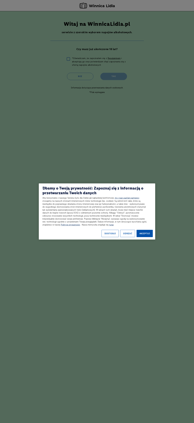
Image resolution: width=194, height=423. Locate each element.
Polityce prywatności (70, 224)
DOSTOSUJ (110, 233)
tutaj (111, 224)
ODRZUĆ (127, 233)
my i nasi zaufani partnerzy (127, 198)
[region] (97, 211)
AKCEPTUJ (144, 233)
